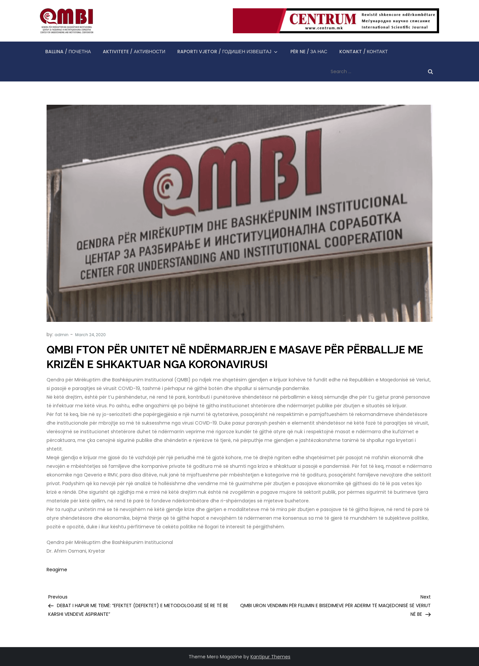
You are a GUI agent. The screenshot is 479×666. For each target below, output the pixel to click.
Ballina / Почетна (68, 51)
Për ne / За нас (308, 51)
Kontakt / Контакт (363, 51)
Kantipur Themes (270, 656)
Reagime (57, 570)
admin (62, 334)
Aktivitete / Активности (134, 51)
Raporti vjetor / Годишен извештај (227, 51)
